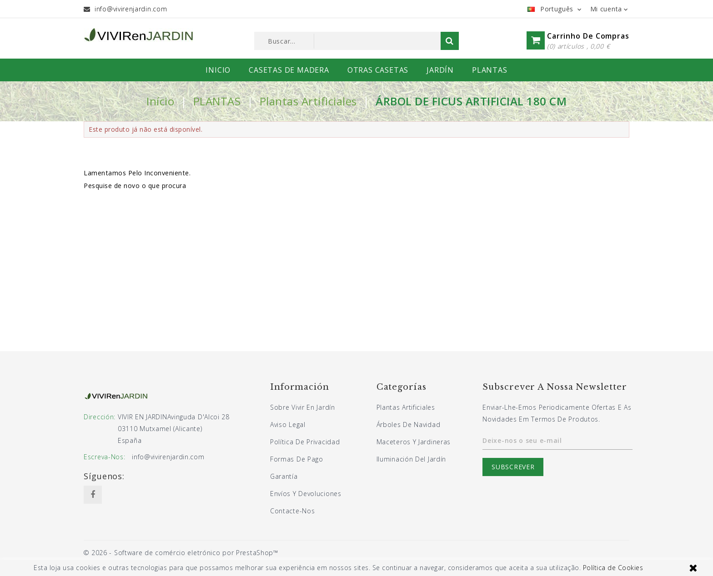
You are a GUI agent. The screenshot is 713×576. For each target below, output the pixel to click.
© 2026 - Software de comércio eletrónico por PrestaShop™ (180, 552)
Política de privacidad (305, 441)
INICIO (218, 70)
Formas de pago (296, 459)
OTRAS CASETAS (377, 70)
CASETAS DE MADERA (289, 70)
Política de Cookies (613, 567)
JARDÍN (440, 70)
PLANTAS (489, 70)
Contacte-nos (292, 510)
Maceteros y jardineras (414, 441)
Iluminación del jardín (411, 459)
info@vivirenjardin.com (131, 9)
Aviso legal (288, 424)
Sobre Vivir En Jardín (302, 407)
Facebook (93, 495)
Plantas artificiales (406, 407)
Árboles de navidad (409, 424)
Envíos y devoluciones (305, 493)
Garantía (284, 476)
